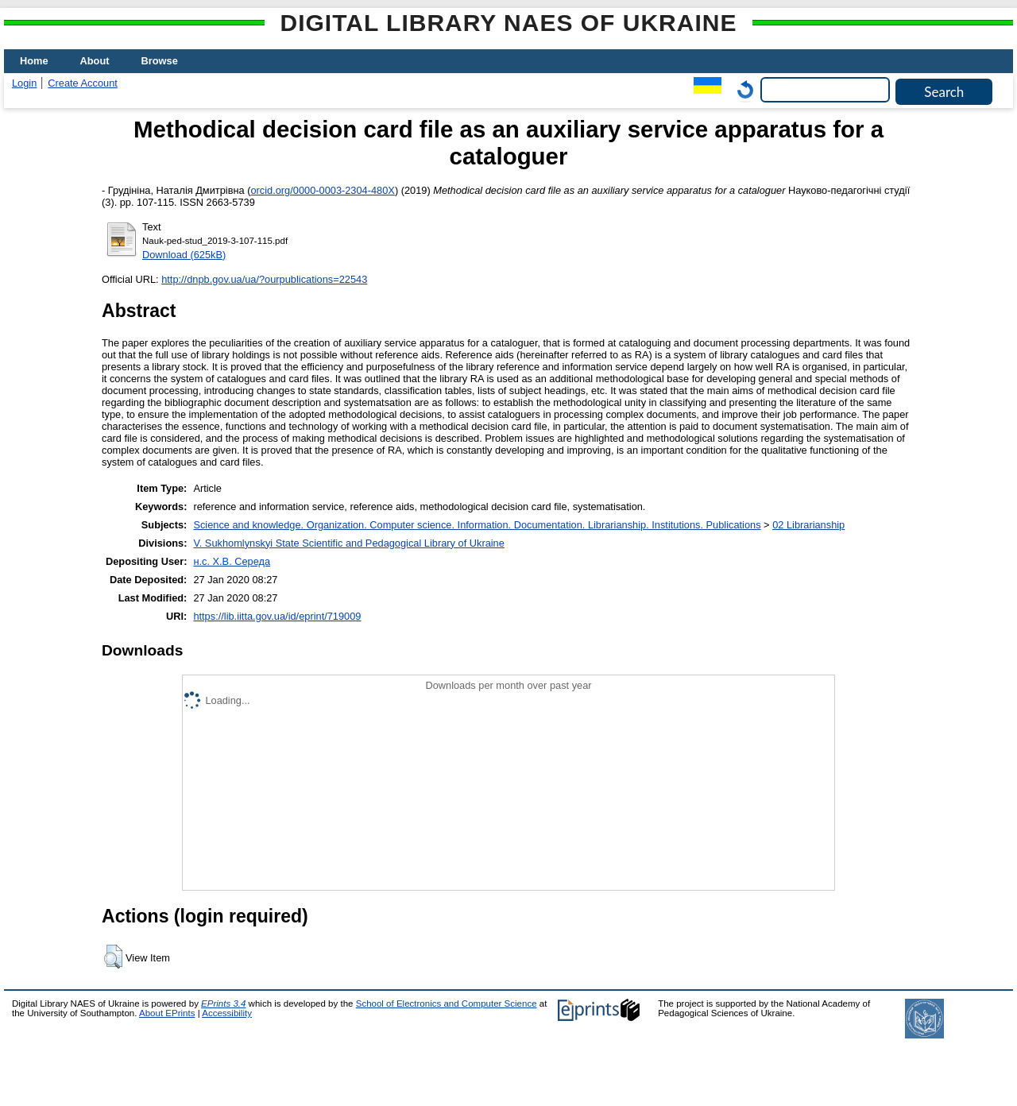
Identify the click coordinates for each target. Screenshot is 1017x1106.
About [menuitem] (95, 61)
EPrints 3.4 (223, 1003)
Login (24, 83)
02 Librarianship (808, 525)
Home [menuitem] (34, 61)
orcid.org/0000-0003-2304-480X (322, 190)
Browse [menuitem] (159, 61)
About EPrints (167, 1013)
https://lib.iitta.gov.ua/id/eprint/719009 (277, 616)
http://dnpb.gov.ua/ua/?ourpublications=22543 (264, 279)
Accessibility (227, 1013)
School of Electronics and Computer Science (446, 1003)
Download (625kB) (184, 255)
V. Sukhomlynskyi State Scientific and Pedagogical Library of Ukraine (348, 543)
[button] (113, 957)
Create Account (83, 83)
